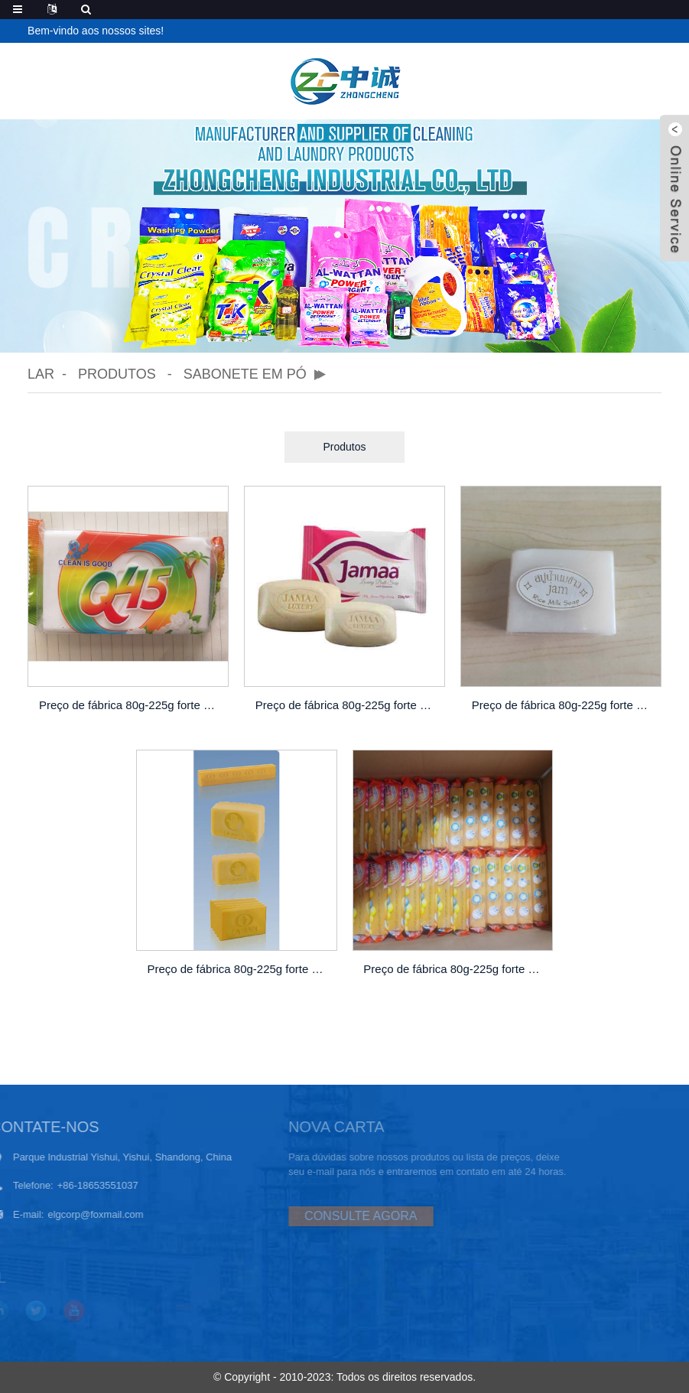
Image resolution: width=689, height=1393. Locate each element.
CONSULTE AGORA (331, 1215)
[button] (326, 329)
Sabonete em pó (245, 374)
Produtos (117, 374)
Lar (41, 374)
